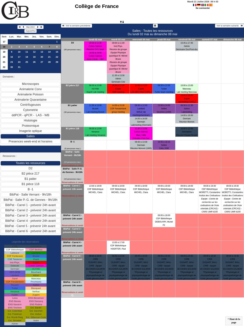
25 (26, 62)
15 (57, 52)
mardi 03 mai (118, 39)
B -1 (72, 141)
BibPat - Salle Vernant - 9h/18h (72, 153)
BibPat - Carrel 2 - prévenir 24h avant (72, 217)
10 (19, 52)
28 (49, 62)
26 (34, 62)
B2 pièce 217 (72, 85)
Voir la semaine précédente (76, 26)
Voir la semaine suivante (229, 26)
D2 (72, 42)
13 (41, 52)
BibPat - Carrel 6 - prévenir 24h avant (72, 284)
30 (11, 67)
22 (57, 57)
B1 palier (72, 105)
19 (4, 52)
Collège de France (97, 6)
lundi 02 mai (95, 39)
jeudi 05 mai (163, 39)
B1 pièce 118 (72, 128)
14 (49, 52)
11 (26, 52)
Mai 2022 (30, 27)
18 (4, 47)
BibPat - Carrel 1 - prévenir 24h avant (72, 187)
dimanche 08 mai (232, 39)
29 (57, 62)
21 (49, 57)
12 (34, 52)
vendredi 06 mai (186, 39)
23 (11, 62)
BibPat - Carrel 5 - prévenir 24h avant (72, 258)
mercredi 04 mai (141, 39)
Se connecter (203, 8)
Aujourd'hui (30, 31)
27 (41, 62)
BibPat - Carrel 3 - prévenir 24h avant (72, 230)
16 (11, 57)
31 (19, 67)
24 (19, 62)
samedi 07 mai (209, 39)
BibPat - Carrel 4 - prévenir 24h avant (72, 244)
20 (4, 57)
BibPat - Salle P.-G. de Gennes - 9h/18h (72, 170)
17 (4, 41)
